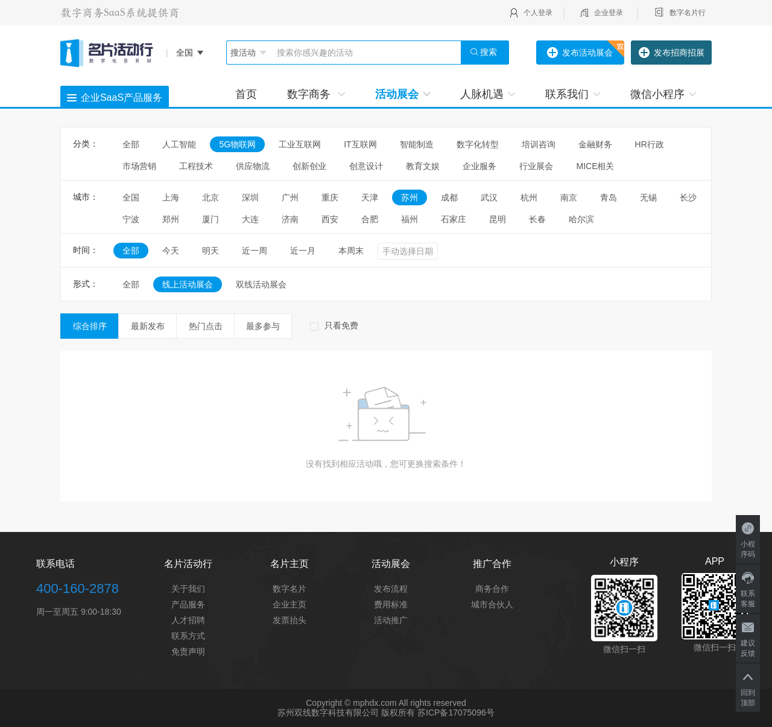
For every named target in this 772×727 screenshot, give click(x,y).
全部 (130, 144)
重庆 (329, 197)
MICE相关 (595, 166)
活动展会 (402, 94)
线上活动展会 (187, 284)
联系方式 (188, 636)
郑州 (170, 219)
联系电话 (55, 564)
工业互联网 (300, 144)
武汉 (489, 197)
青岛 (608, 197)
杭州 (528, 197)
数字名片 (289, 589)
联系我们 (572, 94)
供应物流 (253, 166)
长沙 (688, 197)
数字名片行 (687, 12)
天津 (369, 197)
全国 (130, 197)
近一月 (302, 250)
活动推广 (391, 620)
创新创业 (309, 166)
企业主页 (289, 604)
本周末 (351, 250)
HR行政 (653, 144)
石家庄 (453, 219)
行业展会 (536, 166)
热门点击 (206, 326)
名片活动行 (188, 564)
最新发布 (148, 326)
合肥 (369, 219)
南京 (568, 197)
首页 (246, 94)
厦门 (210, 219)
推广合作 (492, 564)
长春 (537, 219)
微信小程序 (663, 94)
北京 (210, 197)
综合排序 (90, 326)
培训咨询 (538, 144)
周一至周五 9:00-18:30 (78, 612)
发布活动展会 (580, 53)
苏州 (409, 197)
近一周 (254, 250)
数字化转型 (478, 144)
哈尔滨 (581, 219)
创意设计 (366, 166)
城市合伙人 (492, 604)
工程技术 (196, 166)
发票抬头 (289, 620)
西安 (329, 219)
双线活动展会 (261, 284)
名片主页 (289, 564)
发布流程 (391, 589)
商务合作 (492, 589)
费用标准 (391, 604)
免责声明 (188, 651)
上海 (170, 197)
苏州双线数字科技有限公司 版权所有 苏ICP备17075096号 (385, 712)
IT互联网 (360, 144)
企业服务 (479, 166)
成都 (449, 197)
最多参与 (263, 326)
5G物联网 (237, 144)
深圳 (250, 197)
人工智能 (179, 144)
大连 (250, 219)
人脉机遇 (487, 94)
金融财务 (595, 144)
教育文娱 (423, 166)
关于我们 (188, 589)
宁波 (130, 219)
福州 (409, 219)
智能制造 (417, 144)
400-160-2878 (77, 588)
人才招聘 (188, 620)
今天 (170, 250)
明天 (210, 250)
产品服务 (188, 604)
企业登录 (608, 12)
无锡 (648, 197)
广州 (290, 197)
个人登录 (538, 12)
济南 (290, 219)
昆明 (497, 219)
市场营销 (139, 166)
